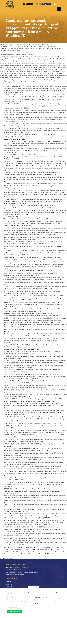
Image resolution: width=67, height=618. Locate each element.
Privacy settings (33, 587)
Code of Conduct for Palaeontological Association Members (22, 572)
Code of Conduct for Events (13, 570)
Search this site (24, 4)
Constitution (9, 582)
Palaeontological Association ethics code (17, 567)
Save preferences (12, 607)
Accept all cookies (14, 612)
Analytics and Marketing (43, 598)
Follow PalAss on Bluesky (31, 4)
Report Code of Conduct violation (15, 574)
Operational (11, 598)
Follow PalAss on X (29, 4)
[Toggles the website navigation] (59, 9)
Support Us (46, 4)
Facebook (27, 4)
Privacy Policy (9, 584)
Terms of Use (9, 586)
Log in (38, 4)
